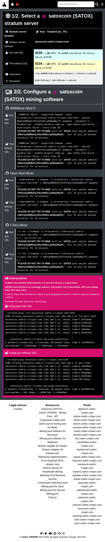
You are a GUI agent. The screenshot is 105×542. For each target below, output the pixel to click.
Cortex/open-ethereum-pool (52, 482)
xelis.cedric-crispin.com (87, 519)
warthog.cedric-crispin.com (87, 516)
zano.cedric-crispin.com (87, 523)
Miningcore (52, 493)
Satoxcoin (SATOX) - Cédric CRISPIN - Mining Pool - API (52, 413)
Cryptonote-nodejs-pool (52, 420)
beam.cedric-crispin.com (87, 420)
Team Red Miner (19, 173)
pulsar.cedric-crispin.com (87, 479)
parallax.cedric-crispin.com (87, 475)
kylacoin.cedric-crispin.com (87, 460)
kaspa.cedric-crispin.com (87, 457)
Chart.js (52, 497)
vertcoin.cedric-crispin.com (87, 504)
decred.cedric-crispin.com (87, 434)
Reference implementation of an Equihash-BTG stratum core (52, 461)
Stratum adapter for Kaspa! (52, 445)
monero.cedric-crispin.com (87, 471)
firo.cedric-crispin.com (87, 438)
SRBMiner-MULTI (20, 108)
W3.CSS (81, 537)
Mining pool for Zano (52, 486)
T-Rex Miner (16, 225)
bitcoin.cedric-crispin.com (87, 423)
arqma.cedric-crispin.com (87, 416)
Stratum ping (40, 301)
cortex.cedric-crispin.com (87, 431)
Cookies (17, 409)
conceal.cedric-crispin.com (87, 427)
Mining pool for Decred (52, 490)
